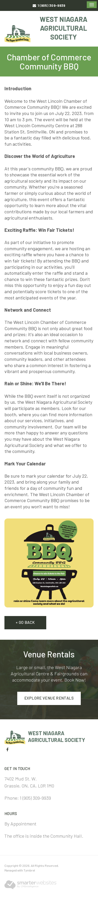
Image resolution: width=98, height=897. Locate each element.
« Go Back (25, 622)
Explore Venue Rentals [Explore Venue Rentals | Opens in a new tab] (49, 698)
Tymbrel (29, 870)
